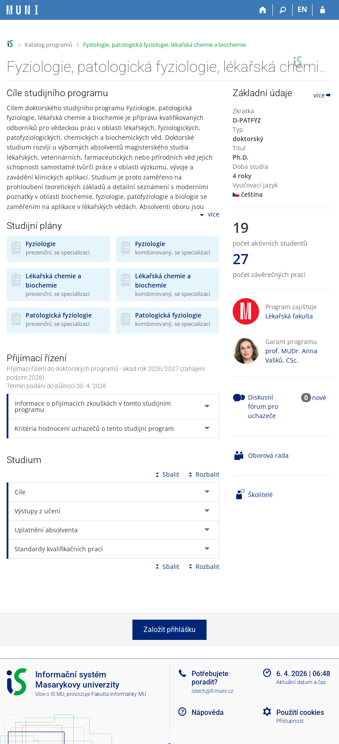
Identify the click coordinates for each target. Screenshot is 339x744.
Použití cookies (300, 712)
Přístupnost (290, 721)
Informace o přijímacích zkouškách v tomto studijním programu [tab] (93, 406)
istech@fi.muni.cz (213, 691)
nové (319, 397)
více (208, 215)
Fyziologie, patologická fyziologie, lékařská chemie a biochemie (164, 45)
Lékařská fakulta (289, 316)
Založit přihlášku (169, 629)
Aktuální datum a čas (301, 682)
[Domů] (263, 10)
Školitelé (260, 494)
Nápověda (208, 712)
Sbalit (166, 474)
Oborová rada (268, 455)
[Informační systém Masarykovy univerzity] (22, 10)
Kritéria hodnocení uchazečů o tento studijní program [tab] (94, 428)
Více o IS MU (49, 694)
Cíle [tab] (20, 492)
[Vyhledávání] (283, 10)
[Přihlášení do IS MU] (322, 10)
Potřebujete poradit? (210, 677)
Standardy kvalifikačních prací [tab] (59, 549)
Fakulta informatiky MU (118, 694)
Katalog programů (48, 45)
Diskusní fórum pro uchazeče (263, 406)
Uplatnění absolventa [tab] (46, 530)
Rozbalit (203, 474)
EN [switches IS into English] (302, 9)
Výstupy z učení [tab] (37, 511)
